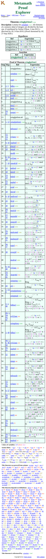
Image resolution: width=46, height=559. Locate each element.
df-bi (29, 488)
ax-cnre (12, 481)
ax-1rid (23, 479)
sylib (12, 408)
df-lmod (31, 546)
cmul (12, 455)
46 (6, 306)
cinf (17, 453)
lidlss (13, 86)
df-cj (9, 531)
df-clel (10, 493)
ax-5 (22, 467)
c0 (4, 451)
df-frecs (33, 515)
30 (6, 206)
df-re (17, 531)
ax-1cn (28, 473)
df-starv (11, 537)
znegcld (14, 222)
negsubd (14, 216)
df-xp (29, 505)
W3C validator (41, 557)
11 (6, 113)
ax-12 (29, 469)
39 (6, 275)
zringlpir (24, 25)
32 (6, 217)
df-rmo (12, 495)
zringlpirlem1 (16, 122)
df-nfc (18, 493)
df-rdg (19, 517)
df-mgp (10, 545)
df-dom (9, 519)
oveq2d (13, 252)
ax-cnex (9, 473)
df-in (31, 497)
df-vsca (28, 537)
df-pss (4, 499)
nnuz (12, 108)
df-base (13, 535)
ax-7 (35, 467)
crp (14, 460)
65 (6, 442)
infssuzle (14, 376)
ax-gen (9, 467)
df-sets (29, 533)
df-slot (37, 533)
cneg (3, 457)
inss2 (13, 105)
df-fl (18, 529)
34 (6, 227)
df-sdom (17, 519)
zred (12, 98)
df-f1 (30, 511)
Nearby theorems (40, 5)
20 (6, 159)
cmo (30, 460)
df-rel (37, 505)
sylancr (13, 137)
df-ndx (4, 535)
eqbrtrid (14, 391)
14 (6, 137)
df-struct (20, 533)
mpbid (13, 182)
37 (6, 247)
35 (6, 231)
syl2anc (14, 158)
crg (14, 462)
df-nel (32, 493)
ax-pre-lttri (22, 481)
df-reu (20, 495)
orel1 (13, 415)
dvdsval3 (14, 430)
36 (6, 244)
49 (8, 333)
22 (6, 168)
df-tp (3, 501)
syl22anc (14, 316)
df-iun (25, 501)
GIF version (42, 18)
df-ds (20, 539)
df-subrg (22, 546)
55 (6, 384)
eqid (12, 80)
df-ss (37, 497)
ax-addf (38, 483)
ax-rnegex (33, 479)
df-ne (25, 493)
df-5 (22, 525)
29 (6, 201)
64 (6, 437)
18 (6, 149)
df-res (31, 507)
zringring (14, 281)
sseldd (13, 95)
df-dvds (10, 533)
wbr (27, 451)
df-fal (30, 490)
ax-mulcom (5, 477)
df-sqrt (33, 531)
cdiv (11, 457)
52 (6, 355)
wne (20, 449)
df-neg (17, 523)
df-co (9, 507)
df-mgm (4, 541)
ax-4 (16, 467)
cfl (20, 460)
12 (6, 135)
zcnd (12, 187)
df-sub (9, 523)
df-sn (32, 499)
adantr (13, 355)
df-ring (35, 545)
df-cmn (30, 543)
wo (39, 447)
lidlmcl (13, 305)
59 (6, 421)
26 (6, 395)
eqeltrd (13, 349)
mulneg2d (14, 239)
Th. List (23, 15)
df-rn (23, 507)
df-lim (27, 509)
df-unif (28, 539)
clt (21, 455)
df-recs (11, 517)
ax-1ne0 (14, 479)
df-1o (26, 517)
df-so (8, 505)
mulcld (13, 211)
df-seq (35, 529)
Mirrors (3, 15)
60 (6, 409)
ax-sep (9, 471)
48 (8, 343)
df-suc (35, 509)
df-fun (10, 511)
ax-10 (14, 469)
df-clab (32, 492)
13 (8, 122)
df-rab (27, 495)
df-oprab (32, 513)
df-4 (15, 525)
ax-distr (37, 477)
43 (6, 286)
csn (10, 451)
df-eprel (32, 503)
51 (6, 350)
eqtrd (13, 245)
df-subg (21, 543)
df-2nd (25, 515)
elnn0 (13, 402)
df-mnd (22, 541)
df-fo (36, 511)
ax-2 (41, 465)
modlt (13, 153)
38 (6, 252)
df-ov (24, 513)
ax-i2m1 (4, 479)
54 (6, 369)
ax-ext (36, 469)
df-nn (33, 523)
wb (25, 447)
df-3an (16, 490)
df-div (26, 523)
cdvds (3, 462)
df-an (35, 488)
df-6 (29, 525)
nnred (13, 172)
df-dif (17, 497)
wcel (12, 449)
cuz (5, 460)
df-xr (25, 521)
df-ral (39, 493)
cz (34, 457)
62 (6, 425)
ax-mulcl (25, 475)
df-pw (25, 499)
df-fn (17, 511)
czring (36, 462)
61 (6, 423)
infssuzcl (14, 129)
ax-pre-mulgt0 (16, 483)
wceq (3, 449)
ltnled (13, 177)
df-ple (12, 539)
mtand (13, 396)
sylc (12, 423)
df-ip (36, 537)
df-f (23, 511)
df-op (10, 501)
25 (6, 183)
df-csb (9, 497)
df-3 (8, 525)
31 (6, 212)
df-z (22, 527)
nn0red (13, 168)
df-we (22, 505)
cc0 (31, 453)
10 (6, 111)
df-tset (4, 539)
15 (6, 139)
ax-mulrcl (35, 475)
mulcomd (14, 232)
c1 (38, 453)
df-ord (12, 509)
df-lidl (28, 548)
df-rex (4, 495)
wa (32, 447)
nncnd (13, 192)
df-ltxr (33, 521)
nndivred (14, 196)
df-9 (8, 527)
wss (35, 449)
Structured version (39, 15)
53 (6, 367)
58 (6, 397)
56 (6, 386)
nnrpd (13, 149)
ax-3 (3, 467)
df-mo (18, 492)
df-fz (11, 529)
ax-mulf (4, 485)
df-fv (9, 513)
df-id (24, 503)
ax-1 (36, 465)
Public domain (28, 557)
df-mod (26, 529)
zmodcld (14, 163)
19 (8, 157)
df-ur (26, 545)
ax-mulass (27, 477)
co (10, 453)
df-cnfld (36, 548)
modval (13, 260)
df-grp (31, 541)
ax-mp (31, 465)
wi (19, 447)
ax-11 (21, 469)
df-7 (35, 525)
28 (6, 209)
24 (6, 178)
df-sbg (13, 543)
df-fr (15, 505)
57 (8, 391)
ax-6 (29, 467)
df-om (10, 515)
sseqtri (13, 112)
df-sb (10, 492)
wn (14, 447)
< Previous (40, 2)
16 (8, 143)
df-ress (22, 535)
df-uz (38, 527)
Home (8, 15)
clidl (25, 462)
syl (12, 90)
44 (6, 313)
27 (6, 215)
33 (6, 272)
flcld (12, 201)
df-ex (37, 490)
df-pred (4, 509)
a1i (12, 286)
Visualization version (38, 16)
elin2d (13, 146)
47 (6, 320)
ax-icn (37, 473)
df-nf (3, 492)
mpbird (13, 440)
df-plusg (30, 535)
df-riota (16, 513)
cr (24, 453)
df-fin (26, 519)
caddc (3, 455)
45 (6, 317)
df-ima (38, 507)
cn (19, 457)
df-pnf (9, 521)
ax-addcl (5, 475)
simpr (13, 361)
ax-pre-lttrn (33, 481)
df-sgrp (14, 541)
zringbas (14, 74)
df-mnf (17, 521)
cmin (37, 455)
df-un (24, 497)
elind (12, 368)
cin (28, 449)
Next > (42, 4)
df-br (32, 501)
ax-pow (25, 471)
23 (6, 175)
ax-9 (7, 469)
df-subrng (12, 546)
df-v (34, 495)
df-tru (23, 490)
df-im (24, 531)
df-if (18, 499)
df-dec (30, 527)
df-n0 (15, 527)
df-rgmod (19, 548)
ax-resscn (19, 473)
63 (6, 439)
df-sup (34, 519)
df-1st (17, 515)
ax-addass (16, 477)
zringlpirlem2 (16, 291)
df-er (33, 517)
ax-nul (17, 471)
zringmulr (14, 296)
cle (28, 455)
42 (6, 348)
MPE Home (15, 15)
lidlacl (13, 333)
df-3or (8, 490)
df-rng (19, 545)
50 (6, 345)
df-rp (3, 529)
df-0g (36, 539)
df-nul (12, 499)
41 (6, 277)
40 (6, 269)
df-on (20, 509)
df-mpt (10, 503)
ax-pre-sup (28, 483)
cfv (34, 451)
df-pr (39, 499)
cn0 (27, 457)
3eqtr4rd (14, 275)
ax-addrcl (15, 475)
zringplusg (15, 323)
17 (6, 146)
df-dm (17, 507)
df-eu (25, 492)
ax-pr (33, 471)
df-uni (18, 501)
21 (6, 181)
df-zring (4, 550)
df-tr (17, 503)
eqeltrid (14, 143)
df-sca (20, 537)
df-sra (9, 548)
